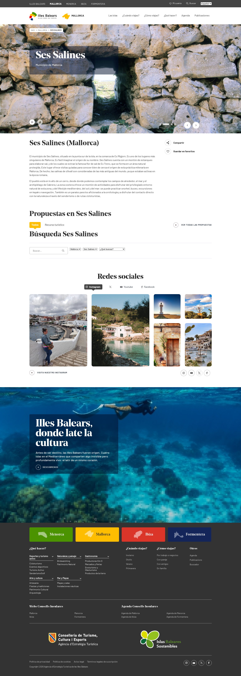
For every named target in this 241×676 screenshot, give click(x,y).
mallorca (42, 30)
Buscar (191, 3)
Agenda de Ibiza (128, 616)
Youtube (126, 286)
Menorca (78, 613)
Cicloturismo (35, 563)
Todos (35, 224)
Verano (129, 564)
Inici (33, 30)
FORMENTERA (98, 3)
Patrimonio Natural (66, 564)
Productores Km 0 (93, 561)
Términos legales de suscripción (102, 661)
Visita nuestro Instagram (52, 372)
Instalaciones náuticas (68, 586)
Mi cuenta (175, 3)
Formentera (80, 616)
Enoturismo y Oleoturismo (91, 568)
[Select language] (206, 3)
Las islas (112, 15)
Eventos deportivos (38, 567)
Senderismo (35, 573)
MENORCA (71, 3)
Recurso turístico (54, 224)
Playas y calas (63, 583)
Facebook (148, 286)
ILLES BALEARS (37, 3)
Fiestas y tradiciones (39, 586)
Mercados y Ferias (93, 564)
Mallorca (33, 613)
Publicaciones (202, 15)
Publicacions (196, 560)
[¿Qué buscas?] (112, 249)
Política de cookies (62, 661)
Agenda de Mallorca (130, 613)
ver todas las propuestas (196, 225)
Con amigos (162, 564)
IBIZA (83, 3)
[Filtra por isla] (75, 249)
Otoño (129, 559)
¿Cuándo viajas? (130, 15)
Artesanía (33, 583)
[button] (187, 125)
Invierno (130, 555)
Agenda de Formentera (177, 616)
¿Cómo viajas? (151, 15)
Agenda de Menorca (176, 613)
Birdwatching (63, 561)
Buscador (194, 564)
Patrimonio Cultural (38, 589)
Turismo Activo (36, 570)
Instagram (93, 286)
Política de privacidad (39, 661)
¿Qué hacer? (170, 15)
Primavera (131, 568)
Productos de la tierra (95, 573)
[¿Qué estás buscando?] (48, 250)
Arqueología (35, 593)
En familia (161, 568)
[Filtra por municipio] (90, 249)
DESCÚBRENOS (50, 467)
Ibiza (31, 616)
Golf (43, 573)
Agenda (185, 15)
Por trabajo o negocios (167, 555)
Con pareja (162, 559)
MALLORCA (56, 3)
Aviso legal (79, 661)
